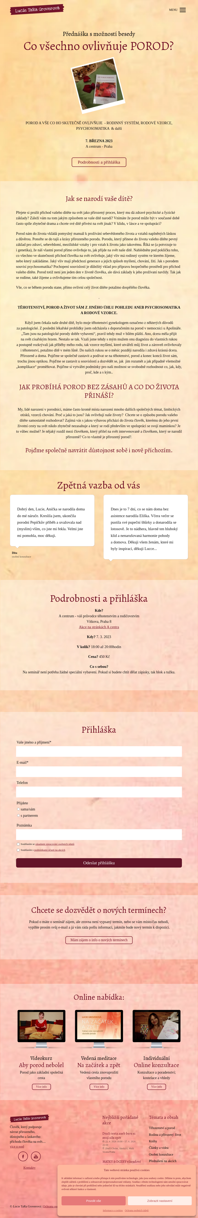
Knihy (153, 1141)
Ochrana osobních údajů (137, 1210)
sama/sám (26, 809)
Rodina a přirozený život (165, 1134)
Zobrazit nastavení (159, 1200)
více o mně (17, 1146)
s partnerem (27, 815)
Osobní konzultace (161, 1154)
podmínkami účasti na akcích (49, 849)
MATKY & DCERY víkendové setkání (121, 1163)
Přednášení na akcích (162, 1161)
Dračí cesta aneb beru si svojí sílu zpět (118, 1135)
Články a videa (158, 1147)
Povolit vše (93, 1200)
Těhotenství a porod (162, 1128)
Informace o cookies (113, 1210)
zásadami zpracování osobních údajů (54, 844)
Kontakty (29, 1167)
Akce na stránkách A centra (99, 627)
